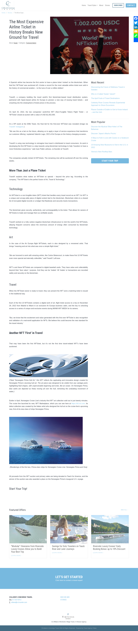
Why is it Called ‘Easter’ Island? (103, 94)
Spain (16, 43)
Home (84, 5)
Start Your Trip (110, 161)
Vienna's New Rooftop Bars (101, 152)
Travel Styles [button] (92, 5)
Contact (131, 5)
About (101, 5)
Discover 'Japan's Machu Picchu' (103, 133)
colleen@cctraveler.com (19, 602)
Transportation (31, 43)
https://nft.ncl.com (78, 403)
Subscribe (118, 5)
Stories (107, 5)
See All (124, 510)
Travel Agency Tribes (90, 628)
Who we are (65, 597)
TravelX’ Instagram (16, 127)
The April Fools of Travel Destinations (105, 98)
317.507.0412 (16, 600)
